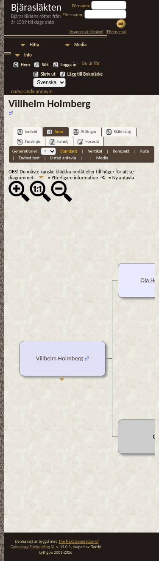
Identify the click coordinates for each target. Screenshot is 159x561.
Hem (25, 65)
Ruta (144, 151)
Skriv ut (48, 74)
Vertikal (95, 151)
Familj (59, 142)
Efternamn (116, 31)
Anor (55, 132)
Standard (68, 151)
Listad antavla (63, 158)
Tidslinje (28, 142)
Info (28, 55)
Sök (45, 65)
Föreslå (88, 142)
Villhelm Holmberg (59, 358)
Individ (27, 132)
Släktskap (118, 132)
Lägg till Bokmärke (85, 74)
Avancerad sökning (86, 31)
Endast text (29, 158)
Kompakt (121, 151)
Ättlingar (85, 132)
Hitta (34, 45)
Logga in (68, 65)
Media (80, 45)
